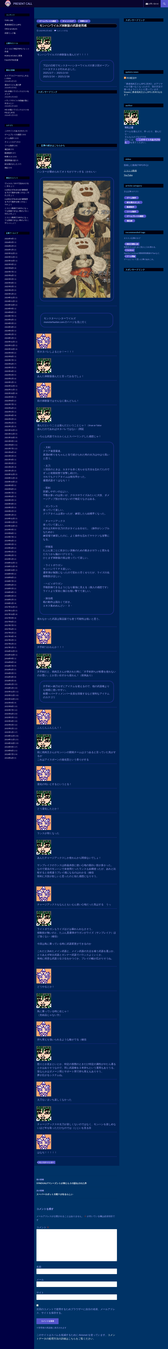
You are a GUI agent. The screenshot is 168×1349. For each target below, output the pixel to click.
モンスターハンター (46, 1162)
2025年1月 (9, 294)
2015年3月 (9, 725)
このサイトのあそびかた (142, 141)
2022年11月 (10, 389)
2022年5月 (9, 412)
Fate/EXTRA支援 (11, 60)
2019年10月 (10, 526)
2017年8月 (9, 621)
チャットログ (68, 21)
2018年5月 (9, 588)
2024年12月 (10, 297)
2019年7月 (9, 537)
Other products (11, 29)
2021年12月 (10, 430)
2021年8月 (9, 445)
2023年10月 (10, 349)
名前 (38, 1266)
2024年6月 (9, 319)
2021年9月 (9, 441)
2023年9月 (9, 353)
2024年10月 (10, 305)
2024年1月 (9, 338)
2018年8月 (9, 577)
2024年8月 (9, 312)
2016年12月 (10, 651)
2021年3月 (9, 463)
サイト (40, 1292)
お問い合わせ (153, 4)
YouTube (128, 175)
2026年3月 (9, 242)
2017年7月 (9, 625)
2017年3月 (9, 640)
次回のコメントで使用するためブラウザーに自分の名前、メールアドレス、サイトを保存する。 (75, 1311)
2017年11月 (10, 610)
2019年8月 (9, 533)
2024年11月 (10, 301)
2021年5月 (9, 456)
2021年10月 (10, 437)
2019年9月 (9, 529)
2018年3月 (9, 596)
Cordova (130, 250)
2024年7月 (9, 316)
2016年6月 (9, 669)
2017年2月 (9, 644)
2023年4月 (9, 371)
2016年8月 (9, 662)
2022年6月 (9, 408)
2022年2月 (9, 423)
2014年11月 (10, 739)
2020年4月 (9, 504)
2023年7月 (9, 360)
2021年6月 (9, 452)
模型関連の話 (10, 160)
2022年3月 (9, 419)
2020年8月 (9, 489)
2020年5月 (9, 500)
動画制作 (130, 207)
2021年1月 (9, 470)
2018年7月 (9, 581)
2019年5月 (9, 544)
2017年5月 (9, 633)
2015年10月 (10, 699)
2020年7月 (9, 493)
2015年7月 (9, 710)
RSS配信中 (130, 78)
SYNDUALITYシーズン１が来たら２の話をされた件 (76, 1181)
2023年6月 (9, 364)
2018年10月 (10, 570)
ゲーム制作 (131, 198)
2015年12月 (10, 691)
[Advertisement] (62, 117)
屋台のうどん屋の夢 (13, 85)
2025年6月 (9, 275)
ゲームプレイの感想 (47, 21)
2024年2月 (9, 334)
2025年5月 (9, 279)
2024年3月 (9, 330)
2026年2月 (9, 246)
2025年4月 (9, 283)
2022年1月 (9, 426)
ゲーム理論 (130, 256)
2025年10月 (10, 261)
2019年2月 (9, 555)
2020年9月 (9, 485)
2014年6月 (9, 758)
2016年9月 (9, 658)
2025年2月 (9, 290)
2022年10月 (10, 393)
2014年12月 (10, 736)
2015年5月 (9, 717)
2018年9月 (9, 574)
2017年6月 (9, 629)
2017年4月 (9, 636)
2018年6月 (9, 585)
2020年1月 (9, 515)
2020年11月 (10, 478)
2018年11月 (10, 566)
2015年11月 (10, 695)
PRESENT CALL (22, 3)
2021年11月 (10, 434)
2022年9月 (9, 397)
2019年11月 (10, 522)
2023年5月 (9, 367)
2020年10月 (10, 482)
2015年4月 (9, 721)
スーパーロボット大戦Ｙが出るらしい (76, 1192)
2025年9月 (9, 264)
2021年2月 (9, 467)
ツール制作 (131, 211)
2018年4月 (9, 592)
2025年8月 (9, 268)
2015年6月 (9, 714)
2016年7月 (9, 666)
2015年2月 (9, 728)
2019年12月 (10, 518)
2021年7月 (9, 448)
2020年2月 (9, 511)
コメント (42, 1227)
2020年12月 (10, 474)
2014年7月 (9, 754)
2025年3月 (9, 286)
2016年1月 (9, 688)
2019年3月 (9, 551)
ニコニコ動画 (130, 170)
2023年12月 (10, 342)
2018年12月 (10, 563)
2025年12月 (10, 253)
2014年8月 (9, 750)
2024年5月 (9, 323)
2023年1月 (9, 382)
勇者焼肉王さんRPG (13, 24)
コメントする (62, 30)
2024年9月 (9, 308)
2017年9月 (9, 618)
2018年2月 (9, 599)
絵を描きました (133, 202)
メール (40, 1279)
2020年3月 (9, 507)
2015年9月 (9, 703)
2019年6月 (9, 540)
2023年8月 (9, 356)
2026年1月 (9, 249)
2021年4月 (9, 459)
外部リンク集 (10, 33)
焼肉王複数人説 (132, 244)
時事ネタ (84, 21)
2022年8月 (9, 400)
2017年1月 (9, 647)
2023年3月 (9, 375)
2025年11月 (10, 257)
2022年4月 (9, 415)
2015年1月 (9, 732)
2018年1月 (9, 603)
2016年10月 (10, 655)
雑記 (6, 168)
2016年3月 (9, 680)
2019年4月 (9, 548)
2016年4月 (9, 677)
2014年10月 (10, 743)
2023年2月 (9, 378)
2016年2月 (9, 684)
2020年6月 (9, 496)
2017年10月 (10, 614)
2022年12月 (10, 386)
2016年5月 (9, 673)
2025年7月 (9, 272)
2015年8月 (9, 706)
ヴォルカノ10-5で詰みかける (17, 183)
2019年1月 (9, 559)
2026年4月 (9, 238)
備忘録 (129, 221)
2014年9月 (9, 747)
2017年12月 (10, 607)
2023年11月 (10, 345)
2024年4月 (9, 327)
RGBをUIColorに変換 (13, 55)
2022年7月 (9, 404)
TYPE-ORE (9, 20)
